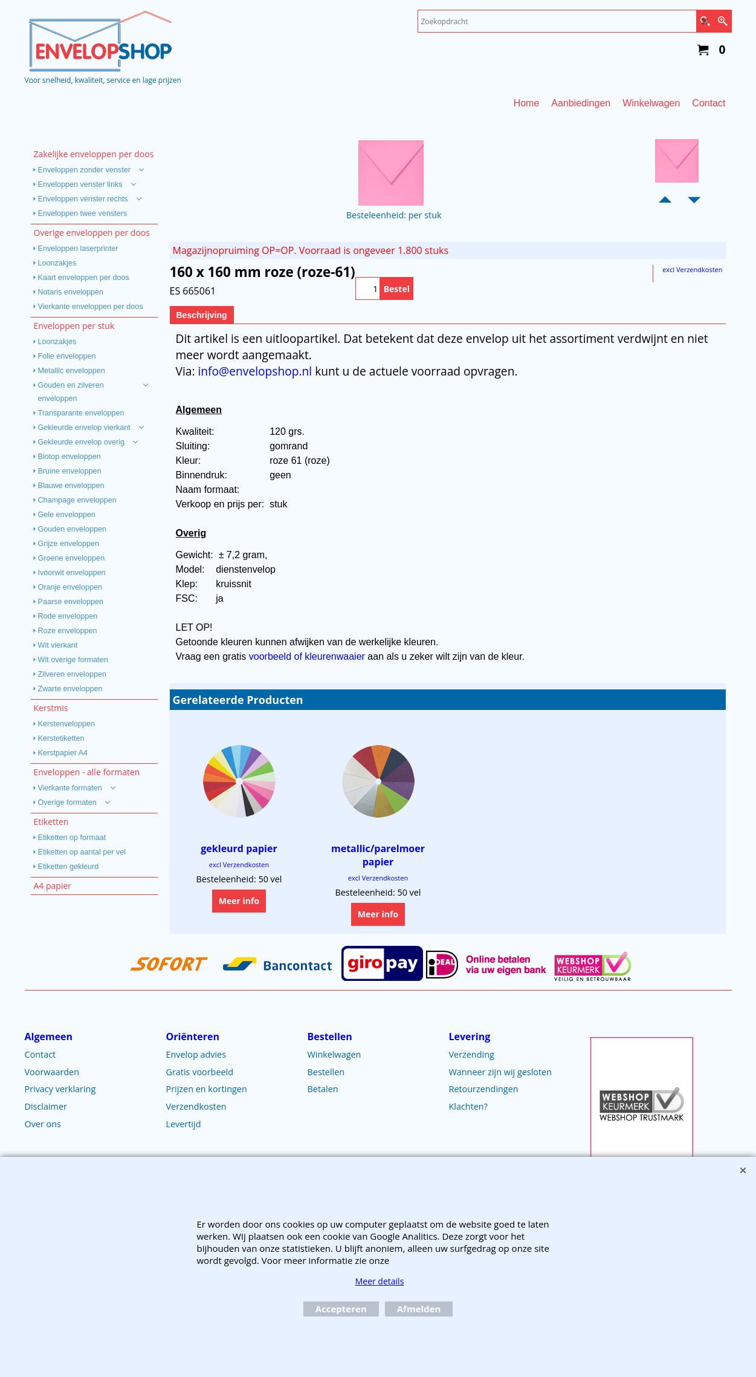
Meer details (379, 1281)
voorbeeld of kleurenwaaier (308, 656)
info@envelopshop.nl (255, 371)
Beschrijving (201, 315)
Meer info (239, 901)
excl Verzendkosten (692, 269)
